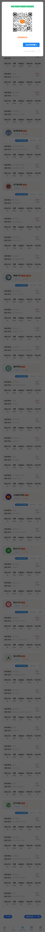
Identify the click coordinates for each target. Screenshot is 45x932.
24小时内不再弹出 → (32, 51)
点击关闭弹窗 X (31, 45)
